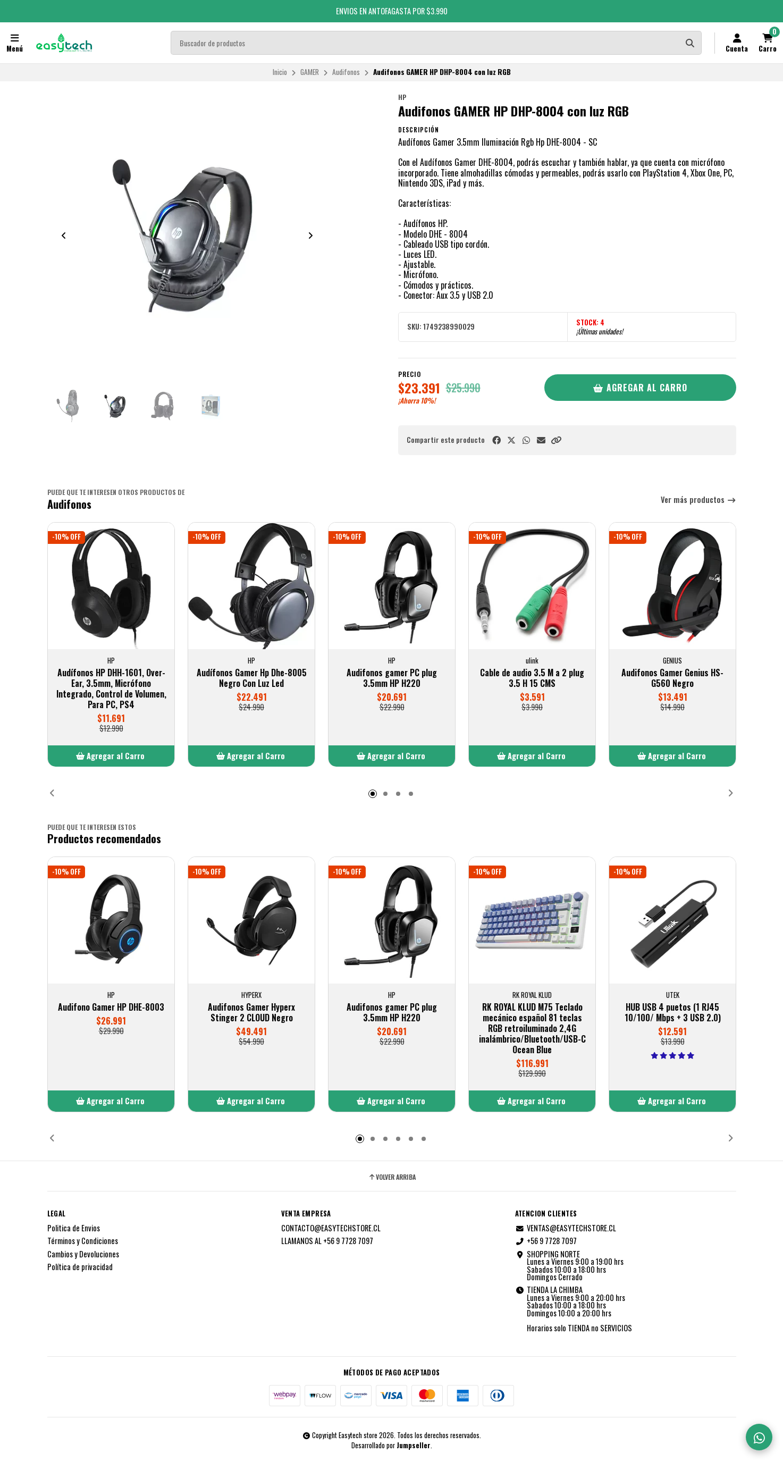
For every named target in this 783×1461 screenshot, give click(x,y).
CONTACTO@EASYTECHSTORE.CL (331, 1228)
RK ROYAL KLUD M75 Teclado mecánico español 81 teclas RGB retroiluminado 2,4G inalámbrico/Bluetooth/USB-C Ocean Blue (531, 1028)
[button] (556, 439)
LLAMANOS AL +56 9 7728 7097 (327, 1241)
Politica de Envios (73, 1228)
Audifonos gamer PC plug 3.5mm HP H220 (392, 677)
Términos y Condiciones (82, 1241)
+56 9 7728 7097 (546, 1241)
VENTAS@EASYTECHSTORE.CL (565, 1228)
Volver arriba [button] (392, 1177)
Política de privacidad (80, 1267)
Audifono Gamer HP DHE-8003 (111, 1007)
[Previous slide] (64, 236)
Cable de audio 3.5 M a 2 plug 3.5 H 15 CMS (532, 677)
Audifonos (346, 71)
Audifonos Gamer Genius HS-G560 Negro (672, 677)
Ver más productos (698, 500)
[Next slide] (310, 236)
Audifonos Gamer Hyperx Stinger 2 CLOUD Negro (251, 1012)
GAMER (309, 71)
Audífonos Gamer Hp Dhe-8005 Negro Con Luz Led (251, 677)
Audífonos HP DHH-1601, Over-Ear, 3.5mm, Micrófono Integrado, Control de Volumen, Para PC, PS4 (111, 688)
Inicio (280, 71)
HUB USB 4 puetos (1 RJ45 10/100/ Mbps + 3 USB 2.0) (672, 1012)
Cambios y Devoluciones (83, 1254)
